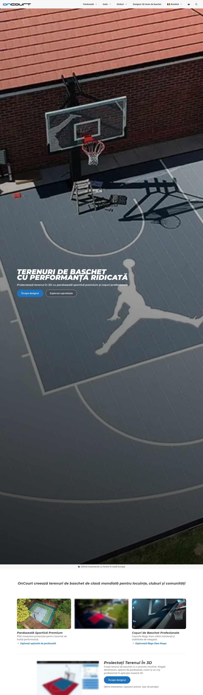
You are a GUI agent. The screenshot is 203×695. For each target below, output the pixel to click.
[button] (196, 4)
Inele (108, 4)
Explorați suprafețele (61, 293)
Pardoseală (91, 4)
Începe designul (30, 293)
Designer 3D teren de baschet (147, 4)
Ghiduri (123, 4)
